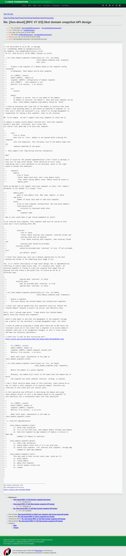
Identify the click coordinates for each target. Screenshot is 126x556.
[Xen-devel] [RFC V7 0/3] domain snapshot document (32, 500)
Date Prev (7, 18)
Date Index (40, 18)
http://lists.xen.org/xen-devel (17, 490)
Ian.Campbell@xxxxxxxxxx (30, 28)
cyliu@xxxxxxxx (29, 30)
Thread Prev (23, 18)
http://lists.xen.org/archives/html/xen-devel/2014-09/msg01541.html (34, 339)
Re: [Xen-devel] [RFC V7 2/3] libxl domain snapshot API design (35, 508)
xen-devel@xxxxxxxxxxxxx (43, 35)
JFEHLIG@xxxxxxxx (26, 35)
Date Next (14, 18)
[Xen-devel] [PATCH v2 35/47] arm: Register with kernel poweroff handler (43, 514)
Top (5, 14)
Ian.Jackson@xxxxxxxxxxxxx (51, 28)
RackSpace (38, 550)
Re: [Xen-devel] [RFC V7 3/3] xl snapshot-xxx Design (36, 516)
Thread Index (49, 18)
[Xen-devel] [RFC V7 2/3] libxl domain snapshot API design (34, 504)
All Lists (10, 14)
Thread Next (32, 18)
